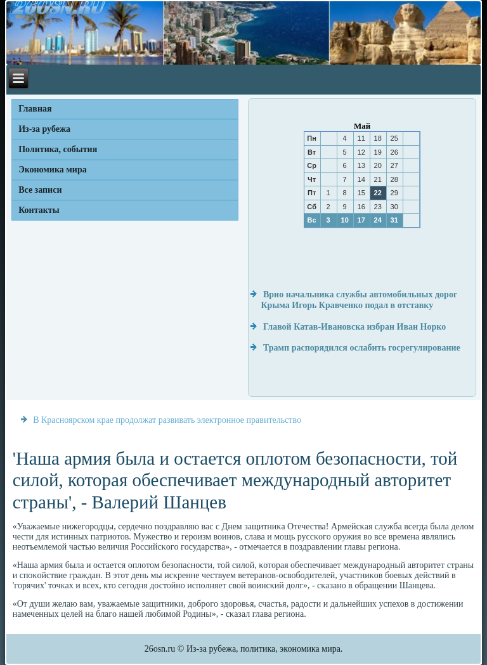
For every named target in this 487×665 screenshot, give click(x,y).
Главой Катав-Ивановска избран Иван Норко (354, 327)
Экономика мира (52, 169)
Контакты (38, 210)
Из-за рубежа (44, 129)
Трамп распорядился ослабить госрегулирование (361, 347)
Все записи (40, 190)
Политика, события (57, 149)
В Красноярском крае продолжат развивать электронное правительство (167, 420)
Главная (34, 108)
